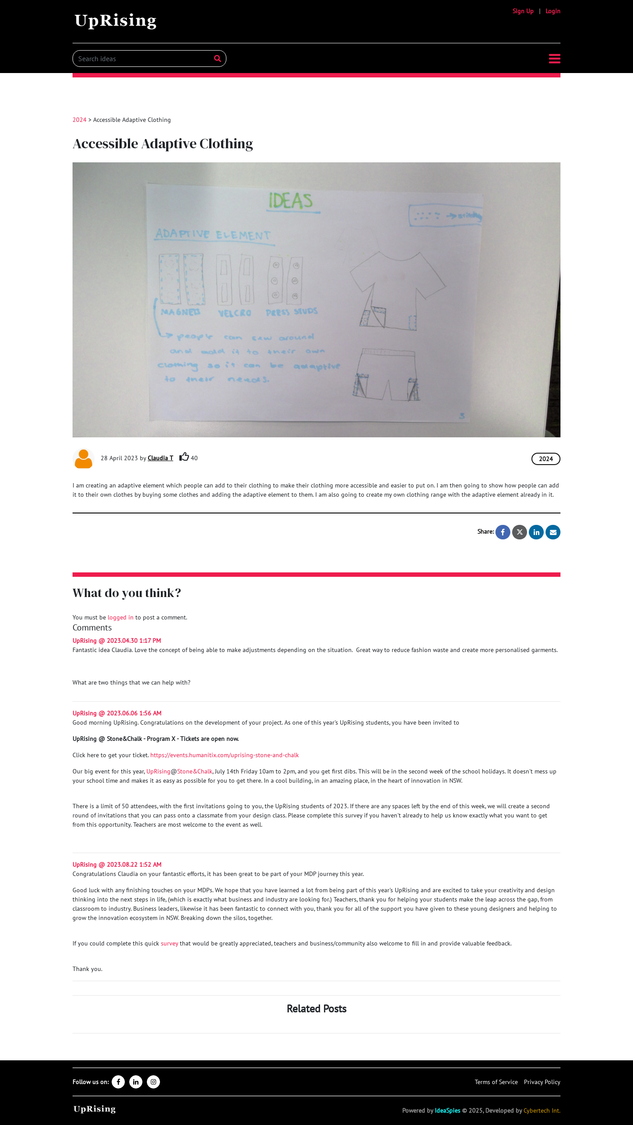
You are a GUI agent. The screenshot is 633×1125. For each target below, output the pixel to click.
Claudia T (160, 458)
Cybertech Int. (542, 1110)
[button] (554, 59)
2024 (80, 120)
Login (553, 11)
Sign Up (523, 11)
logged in (121, 617)
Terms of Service (496, 1082)
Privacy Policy (542, 1082)
